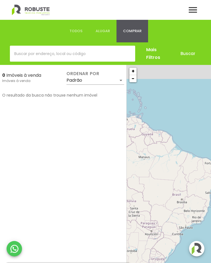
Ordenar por (82, 74)
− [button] (133, 78)
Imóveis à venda (16, 80)
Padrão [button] (74, 80)
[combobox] (72, 54)
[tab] (76, 31)
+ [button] (133, 71)
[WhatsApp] (14, 248)
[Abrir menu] (193, 10)
